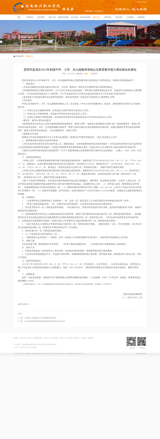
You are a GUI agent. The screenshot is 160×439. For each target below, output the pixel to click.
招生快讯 (107, 17)
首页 (19, 17)
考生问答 (118, 17)
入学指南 (130, 17)
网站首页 (20, 56)
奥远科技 (144, 353)
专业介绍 (74, 17)
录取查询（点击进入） (95, 11)
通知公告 (96, 17)
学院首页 (137, 2)
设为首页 (144, 2)
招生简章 (41, 17)
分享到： (20, 317)
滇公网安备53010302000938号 (74, 353)
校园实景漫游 (63, 17)
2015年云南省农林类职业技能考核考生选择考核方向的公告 (44, 326)
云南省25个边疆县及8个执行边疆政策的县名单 (40, 323)
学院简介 (30, 17)
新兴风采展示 (85, 17)
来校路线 (141, 17)
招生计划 (52, 17)
